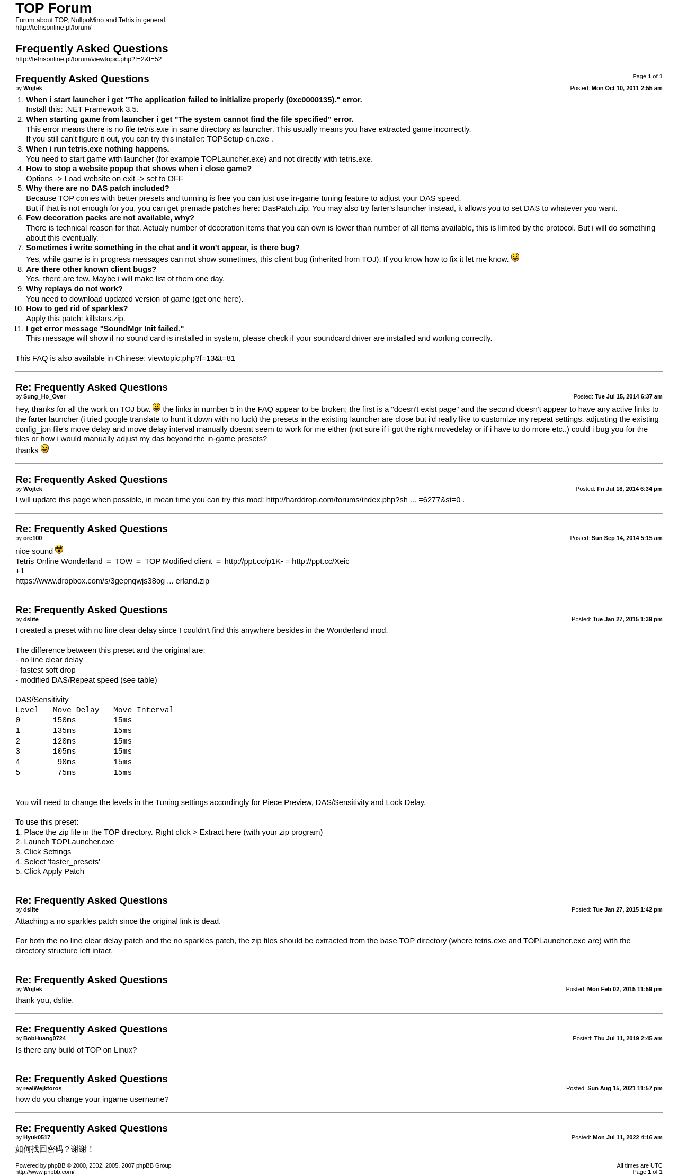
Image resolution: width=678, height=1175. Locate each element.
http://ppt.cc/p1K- (254, 561)
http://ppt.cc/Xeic (320, 561)
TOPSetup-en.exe (238, 139)
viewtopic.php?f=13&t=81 (191, 358)
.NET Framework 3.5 (101, 109)
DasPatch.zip (285, 208)
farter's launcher (399, 208)
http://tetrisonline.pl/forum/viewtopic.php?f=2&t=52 (88, 59)
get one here (216, 299)
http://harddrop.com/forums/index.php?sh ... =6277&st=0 (363, 500)
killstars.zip (104, 318)
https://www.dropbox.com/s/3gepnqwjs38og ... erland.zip (112, 581)
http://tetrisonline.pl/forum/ (53, 27)
